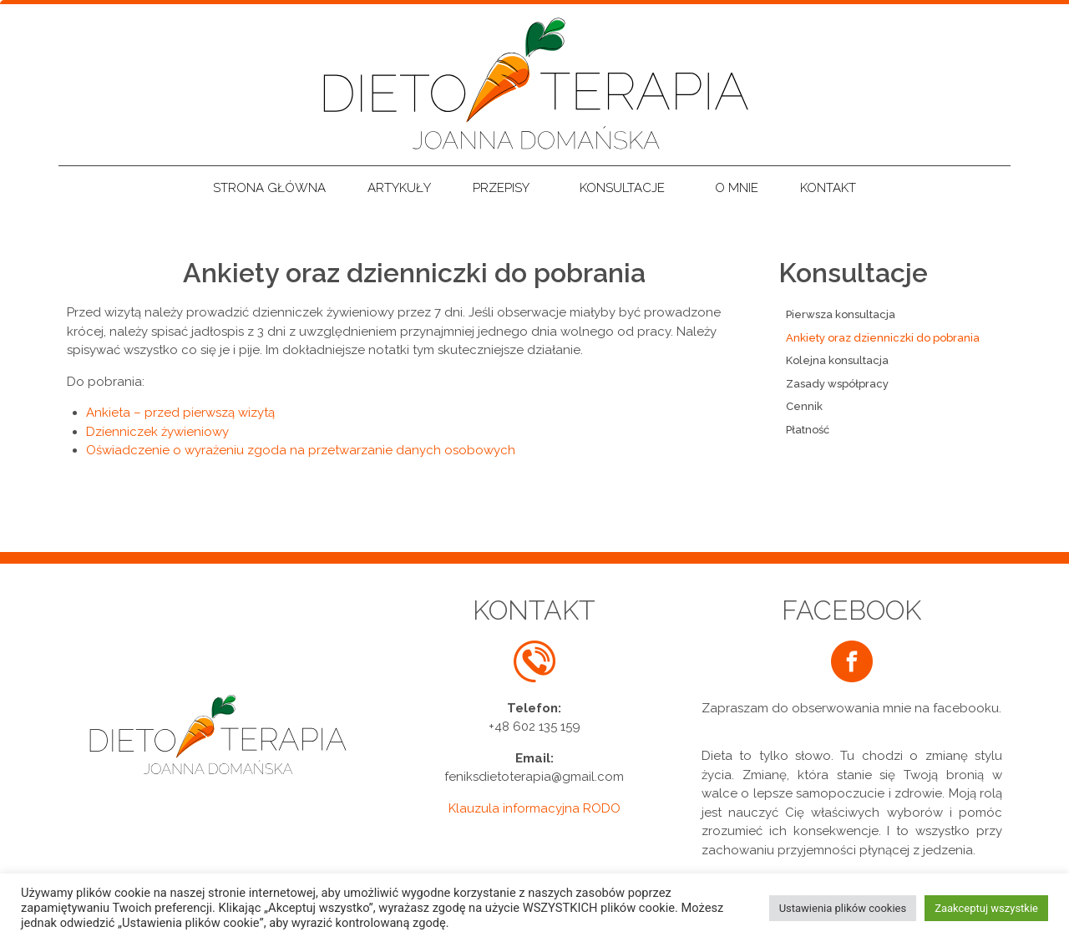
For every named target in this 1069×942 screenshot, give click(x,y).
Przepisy (505, 188)
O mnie (736, 187)
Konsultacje (626, 188)
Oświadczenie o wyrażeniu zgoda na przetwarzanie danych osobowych (300, 450)
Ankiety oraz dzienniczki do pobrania (883, 338)
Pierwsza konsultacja (840, 314)
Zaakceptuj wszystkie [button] (986, 908)
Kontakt (828, 187)
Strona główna (269, 187)
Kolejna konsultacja (837, 360)
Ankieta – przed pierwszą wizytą (180, 412)
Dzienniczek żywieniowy (157, 431)
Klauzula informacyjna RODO (534, 808)
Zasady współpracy (837, 383)
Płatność (807, 429)
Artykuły (399, 187)
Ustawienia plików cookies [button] (843, 908)
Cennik (804, 406)
